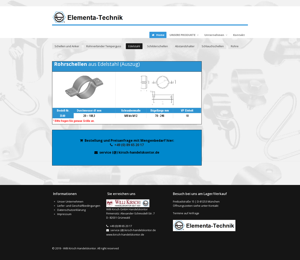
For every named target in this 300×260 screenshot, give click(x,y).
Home (157, 35)
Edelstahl (134, 46)
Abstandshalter (185, 46)
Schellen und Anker (67, 46)
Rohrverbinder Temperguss (103, 46)
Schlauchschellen (213, 46)
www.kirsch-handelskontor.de (125, 234)
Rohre (235, 46)
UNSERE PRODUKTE (184, 35)
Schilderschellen (157, 46)
